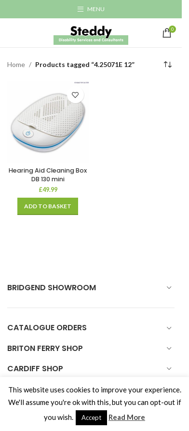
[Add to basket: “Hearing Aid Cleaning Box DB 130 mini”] (47, 206)
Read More (126, 417)
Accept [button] (91, 417)
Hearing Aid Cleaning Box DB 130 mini (48, 174)
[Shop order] (167, 64)
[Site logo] (91, 32)
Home (16, 64)
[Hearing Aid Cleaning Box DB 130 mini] (48, 122)
